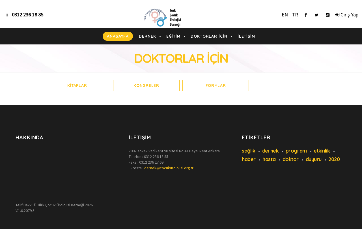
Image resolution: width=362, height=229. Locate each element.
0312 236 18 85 (156, 156)
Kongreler (146, 85)
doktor (291, 159)
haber (249, 159)
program (296, 150)
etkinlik (322, 150)
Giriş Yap (346, 14)
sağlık (248, 150)
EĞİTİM (173, 36)
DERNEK (147, 36)
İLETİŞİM (246, 36)
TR (295, 14)
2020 (334, 159)
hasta (268, 159)
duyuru (314, 159)
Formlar (216, 85)
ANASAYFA (118, 36)
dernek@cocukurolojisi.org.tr (168, 167)
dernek (270, 150)
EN (285, 14)
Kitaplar (77, 85)
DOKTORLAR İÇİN (209, 36)
